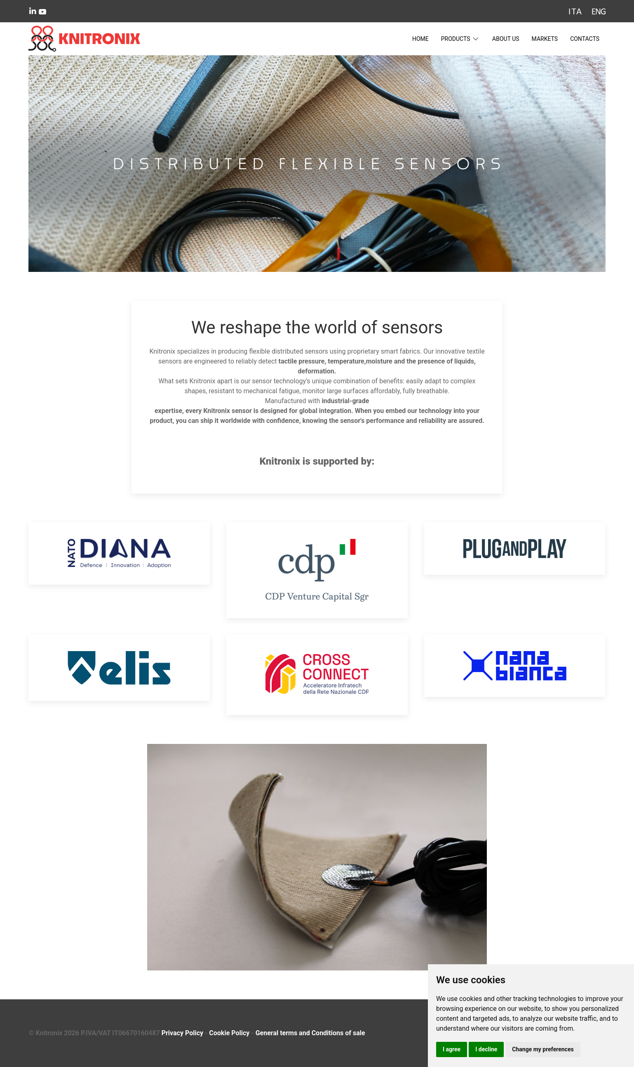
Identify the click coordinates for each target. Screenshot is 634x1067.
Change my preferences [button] (542, 1049)
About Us (505, 38)
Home (420, 38)
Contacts (584, 38)
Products (460, 39)
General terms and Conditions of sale (310, 1033)
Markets (545, 38)
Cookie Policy (229, 1033)
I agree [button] (451, 1049)
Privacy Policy (182, 1033)
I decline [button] (486, 1049)
